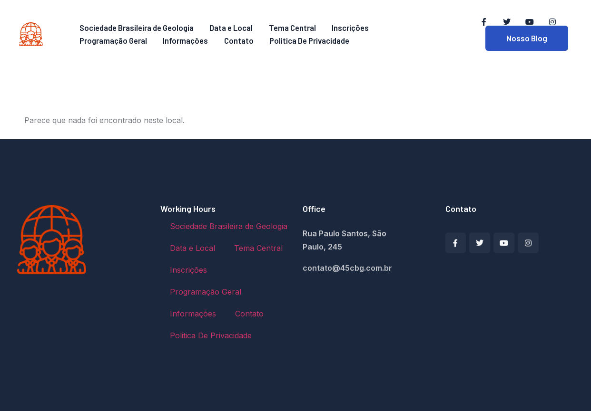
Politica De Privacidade (300, 41)
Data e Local (231, 28)
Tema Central (290, 28)
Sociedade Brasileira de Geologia (137, 28)
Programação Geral (112, 41)
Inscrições (345, 28)
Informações (182, 41)
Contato (232, 41)
